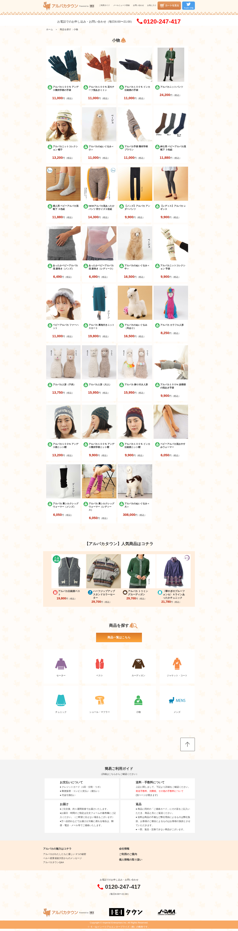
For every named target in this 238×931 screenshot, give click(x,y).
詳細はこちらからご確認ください (119, 774)
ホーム (49, 29)
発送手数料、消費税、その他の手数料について (160, 791)
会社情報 (124, 848)
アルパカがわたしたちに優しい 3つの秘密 (64, 854)
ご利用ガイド (104, 5)
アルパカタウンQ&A (53, 862)
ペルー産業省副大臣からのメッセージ (62, 858)
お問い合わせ (138, 5)
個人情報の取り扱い (130, 859)
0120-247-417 (162, 21)
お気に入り (151, 5)
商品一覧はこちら (119, 637)
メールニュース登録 (121, 5)
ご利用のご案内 (128, 854)
